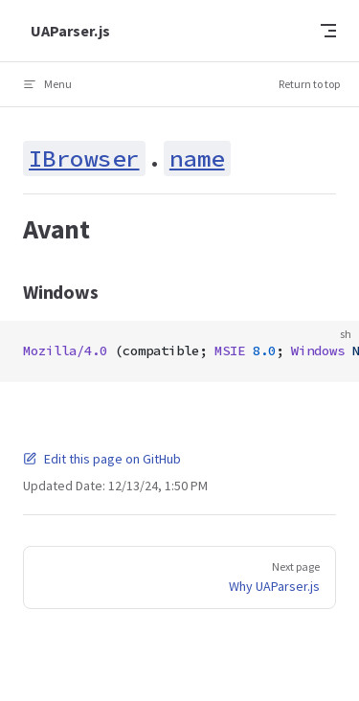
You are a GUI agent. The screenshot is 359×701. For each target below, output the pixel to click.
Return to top (309, 84)
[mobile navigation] (328, 30)
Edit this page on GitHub (102, 458)
